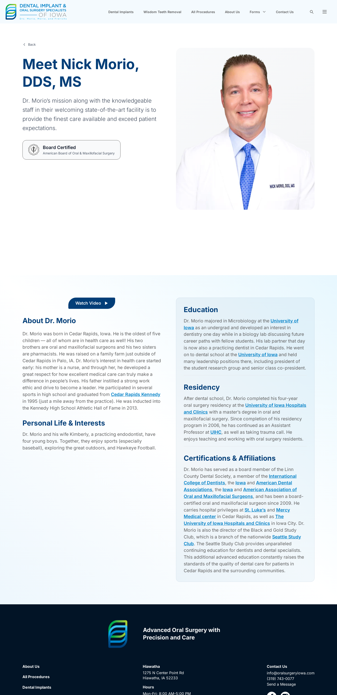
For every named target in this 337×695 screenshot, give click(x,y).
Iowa (240, 483)
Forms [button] (258, 12)
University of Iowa (258, 354)
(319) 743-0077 (280, 678)
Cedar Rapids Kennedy (135, 394)
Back (29, 44)
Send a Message (281, 684)
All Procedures (203, 12)
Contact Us (285, 12)
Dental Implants (121, 12)
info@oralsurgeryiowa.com (291, 673)
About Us (232, 12)
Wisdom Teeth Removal (162, 12)
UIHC (215, 432)
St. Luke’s (255, 510)
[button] (324, 11)
